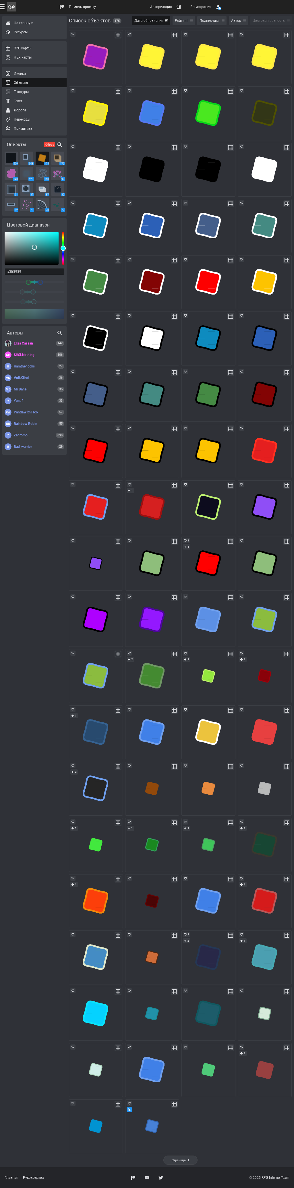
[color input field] (34, 271)
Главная (11, 1177)
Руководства (33, 1177)
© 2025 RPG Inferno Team (269, 1177)
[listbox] (32, 248)
